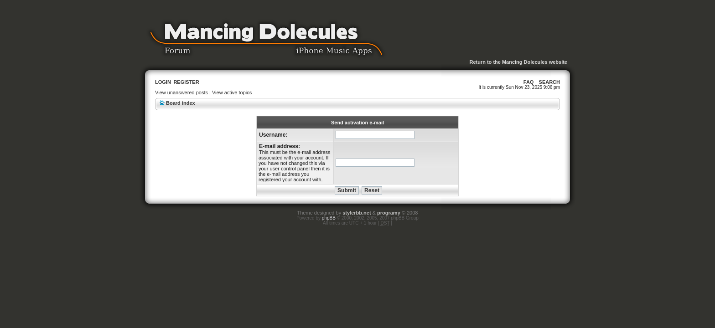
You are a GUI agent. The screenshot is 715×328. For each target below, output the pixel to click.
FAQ (528, 82)
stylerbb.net (356, 212)
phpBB (329, 217)
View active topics (232, 92)
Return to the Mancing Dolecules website (518, 62)
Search (549, 82)
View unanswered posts (181, 92)
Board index (180, 103)
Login (163, 82)
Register (186, 82)
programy (388, 212)
